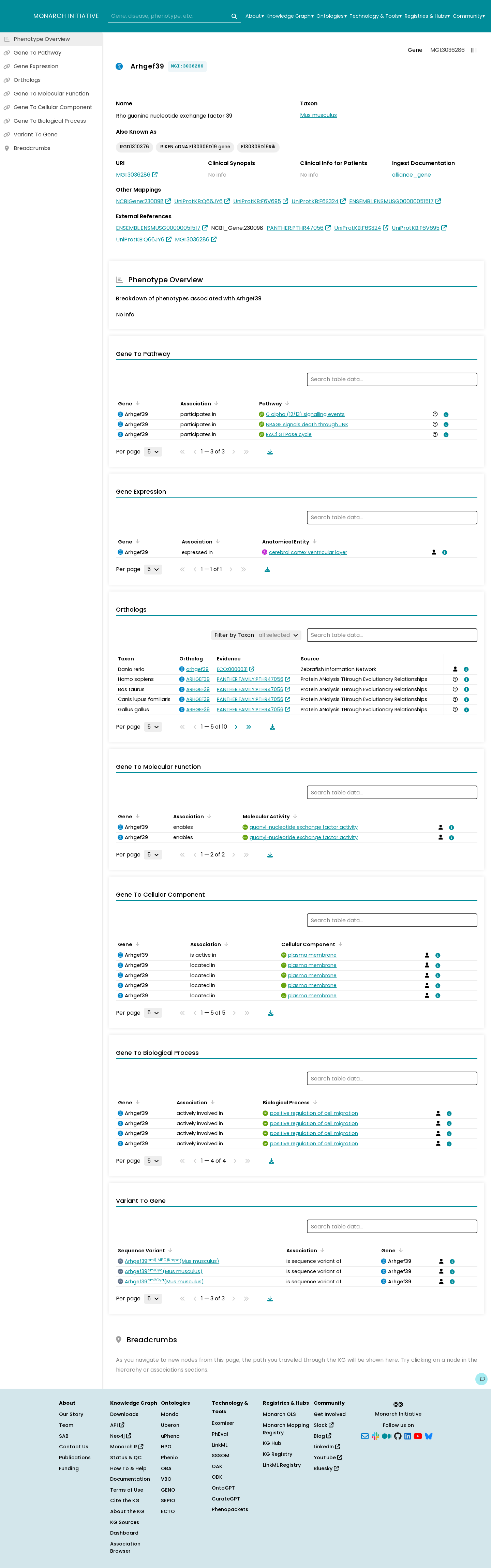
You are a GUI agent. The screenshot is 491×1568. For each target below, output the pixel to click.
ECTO (168, 1511)
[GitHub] (398, 1435)
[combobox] (174, 16)
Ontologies (331, 16)
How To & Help (128, 1468)
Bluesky (326, 1468)
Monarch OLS (279, 1414)
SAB (64, 1436)
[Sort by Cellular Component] (339, 943)
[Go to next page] (234, 727)
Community (469, 16)
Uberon (170, 1425)
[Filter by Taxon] (256, 635)
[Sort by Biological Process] (314, 1102)
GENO (168, 1490)
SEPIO (168, 1500)
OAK (217, 1466)
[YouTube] (418, 1435)
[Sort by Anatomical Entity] (313, 541)
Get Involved (330, 1414)
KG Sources (124, 1522)
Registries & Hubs (427, 16)
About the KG (127, 1511)
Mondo (170, 1414)
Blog (322, 1436)
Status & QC (126, 1457)
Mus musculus (318, 115)
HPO (166, 1446)
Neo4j (120, 1436)
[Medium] (386, 1435)
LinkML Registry (282, 1465)
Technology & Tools (375, 16)
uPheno (170, 1436)
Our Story (71, 1414)
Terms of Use (126, 1490)
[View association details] (445, 414)
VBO (166, 1479)
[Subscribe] (365, 1435)
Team (66, 1425)
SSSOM (220, 1455)
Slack (323, 1425)
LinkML (219, 1445)
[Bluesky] (428, 1435)
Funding (69, 1468)
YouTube (328, 1457)
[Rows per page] (153, 452)
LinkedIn (327, 1446)
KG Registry (277, 1454)
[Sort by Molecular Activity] (294, 815)
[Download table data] (269, 452)
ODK (217, 1477)
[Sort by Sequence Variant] (169, 1249)
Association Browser (125, 1547)
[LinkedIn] (407, 1435)
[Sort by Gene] (136, 403)
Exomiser (223, 1423)
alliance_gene (411, 175)
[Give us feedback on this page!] (481, 1379)
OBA (166, 1468)
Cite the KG (124, 1500)
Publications (75, 1457)
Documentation (130, 1479)
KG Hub (272, 1443)
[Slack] (375, 1435)
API (117, 1425)
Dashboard (124, 1532)
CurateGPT (226, 1498)
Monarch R (126, 1446)
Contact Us (73, 1446)
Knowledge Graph (290, 16)
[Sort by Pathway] (286, 403)
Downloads (124, 1414)
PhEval (220, 1434)
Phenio (169, 1457)
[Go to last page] (247, 727)
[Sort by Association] (215, 403)
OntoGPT (223, 1487)
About (255, 16)
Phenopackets (230, 1509)
